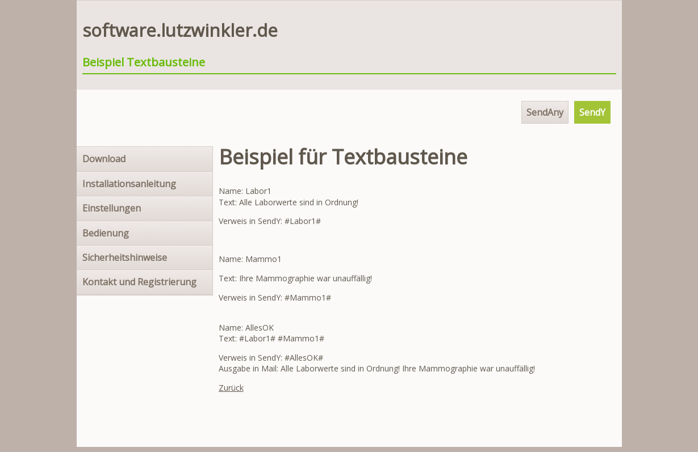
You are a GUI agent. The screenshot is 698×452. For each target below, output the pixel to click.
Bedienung (105, 233)
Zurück (231, 387)
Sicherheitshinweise (124, 257)
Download (104, 159)
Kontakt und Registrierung (139, 282)
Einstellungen (111, 208)
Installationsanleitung (129, 184)
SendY (592, 112)
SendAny (544, 112)
